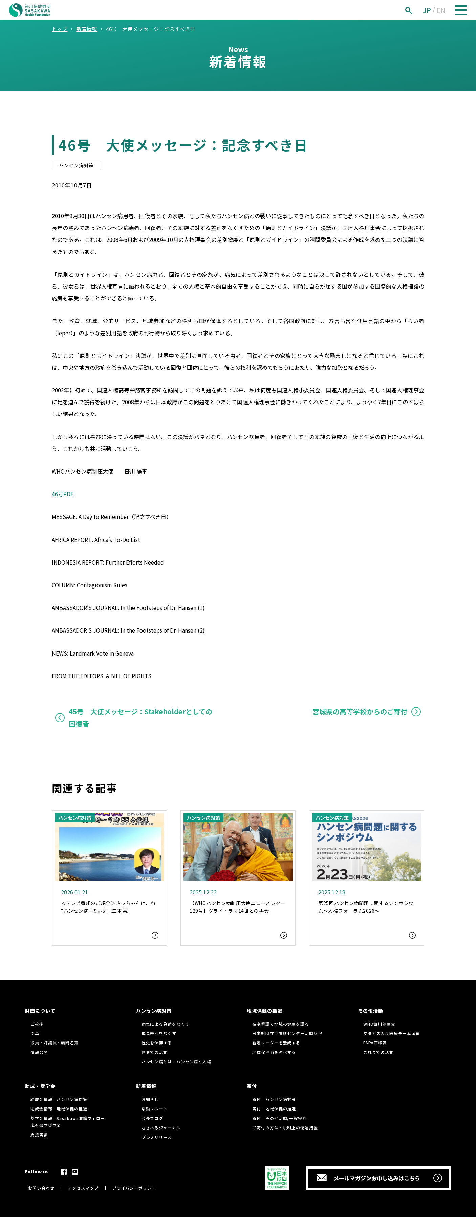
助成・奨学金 (40, 1086)
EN (441, 10)
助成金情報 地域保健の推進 (58, 1108)
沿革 (34, 1033)
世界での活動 (155, 1052)
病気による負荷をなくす (166, 1024)
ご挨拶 (37, 1024)
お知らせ (150, 1099)
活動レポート (155, 1108)
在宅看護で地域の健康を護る (280, 1024)
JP (427, 10)
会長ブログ (153, 1118)
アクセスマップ (83, 1188)
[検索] (416, 10)
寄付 (252, 1086)
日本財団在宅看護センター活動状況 (287, 1033)
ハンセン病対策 (76, 165)
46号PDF (62, 494)
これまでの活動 (378, 1052)
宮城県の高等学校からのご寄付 (359, 711)
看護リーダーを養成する (276, 1043)
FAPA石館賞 (375, 1043)
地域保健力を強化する (274, 1052)
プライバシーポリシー (134, 1188)
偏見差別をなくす (159, 1033)
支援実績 (39, 1135)
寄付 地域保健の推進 (274, 1108)
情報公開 (39, 1052)
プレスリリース (157, 1137)
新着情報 (146, 1086)
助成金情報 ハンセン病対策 (58, 1099)
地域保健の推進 (264, 1010)
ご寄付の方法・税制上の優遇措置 (285, 1127)
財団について (40, 1010)
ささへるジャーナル (161, 1127)
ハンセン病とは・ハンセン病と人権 (176, 1061)
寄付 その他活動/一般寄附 (279, 1118)
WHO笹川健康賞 (379, 1024)
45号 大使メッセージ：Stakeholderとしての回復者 (140, 718)
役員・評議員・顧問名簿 (54, 1043)
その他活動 (370, 1010)
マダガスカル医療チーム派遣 (391, 1033)
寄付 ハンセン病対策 (274, 1099)
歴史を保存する (157, 1043)
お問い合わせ (41, 1188)
